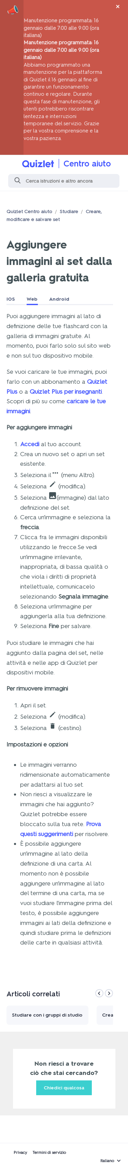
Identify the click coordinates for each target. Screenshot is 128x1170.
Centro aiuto (87, 164)
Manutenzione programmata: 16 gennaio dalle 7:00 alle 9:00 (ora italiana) (61, 27)
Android (59, 299)
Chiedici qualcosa (64, 1088)
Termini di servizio (49, 1152)
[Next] (109, 993)
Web (32, 299)
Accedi (29, 444)
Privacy (20, 1152)
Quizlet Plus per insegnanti (66, 391)
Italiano (107, 1160)
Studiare (69, 212)
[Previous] (99, 993)
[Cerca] (63, 181)
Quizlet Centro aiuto (29, 212)
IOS (10, 299)
